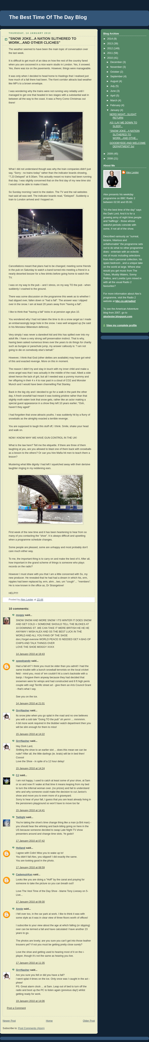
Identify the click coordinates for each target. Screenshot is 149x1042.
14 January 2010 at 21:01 (30, 703)
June (113, 91)
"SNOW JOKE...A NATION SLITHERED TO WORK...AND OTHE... (125, 134)
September (116, 76)
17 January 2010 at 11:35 (30, 963)
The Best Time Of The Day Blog (48, 17)
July (113, 86)
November (116, 67)
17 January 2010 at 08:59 (30, 867)
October (115, 71)
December (116, 62)
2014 (110, 38)
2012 (110, 48)
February (115, 105)
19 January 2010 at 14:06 (30, 1001)
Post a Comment (16, 1008)
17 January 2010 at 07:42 (30, 840)
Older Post (89, 1020)
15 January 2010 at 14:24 (30, 768)
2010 (110, 57)
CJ (17, 775)
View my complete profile (121, 325)
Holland (20, 848)
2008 (110, 158)
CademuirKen (24, 874)
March (114, 100)
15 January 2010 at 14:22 (30, 734)
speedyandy (23, 660)
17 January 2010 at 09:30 (30, 901)
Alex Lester (132, 172)
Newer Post (9, 1020)
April (113, 95)
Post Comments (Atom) (31, 1028)
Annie (19, 908)
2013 (110, 43)
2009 (110, 153)
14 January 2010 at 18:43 (30, 654)
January (115, 110)
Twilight (20, 817)
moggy (20, 615)
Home (49, 1020)
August (114, 81)
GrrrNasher (22, 710)
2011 (110, 53)
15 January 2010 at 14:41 (30, 810)
